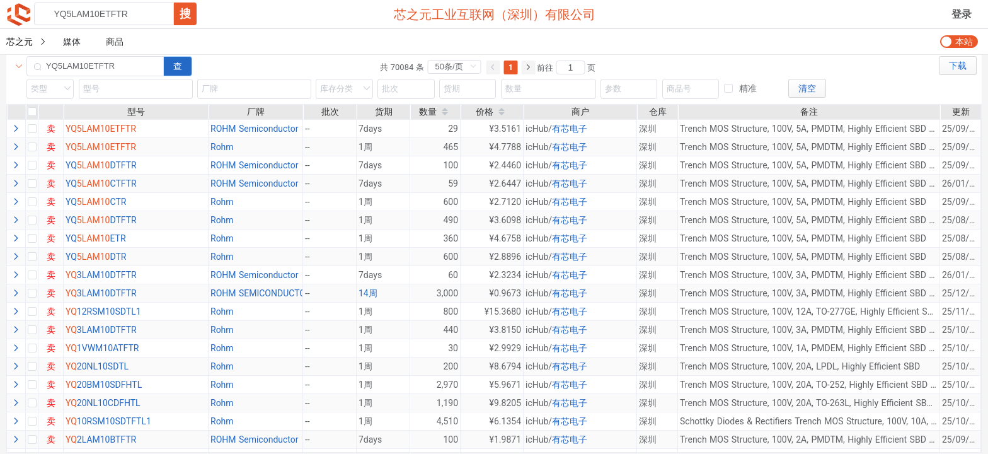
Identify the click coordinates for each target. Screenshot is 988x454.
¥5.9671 (505, 385)
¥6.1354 (505, 421)
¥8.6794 (505, 366)
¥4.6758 (505, 238)
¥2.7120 (505, 202)
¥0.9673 (505, 293)
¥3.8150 (505, 330)
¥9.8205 (505, 403)
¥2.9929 (505, 348)
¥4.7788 (505, 147)
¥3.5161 (505, 129)
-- (307, 293)
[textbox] (104, 14)
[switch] (959, 41)
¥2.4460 (505, 165)
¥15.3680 (503, 311)
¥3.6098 (505, 220)
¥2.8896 (505, 257)
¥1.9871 (505, 439)
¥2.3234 (505, 275)
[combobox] (115, 14)
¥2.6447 (505, 183)
